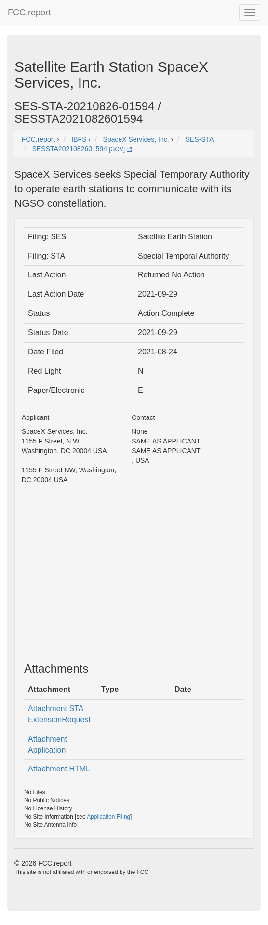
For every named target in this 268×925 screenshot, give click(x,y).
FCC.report (29, 12)
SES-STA (200, 139)
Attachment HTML (59, 769)
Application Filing (108, 816)
